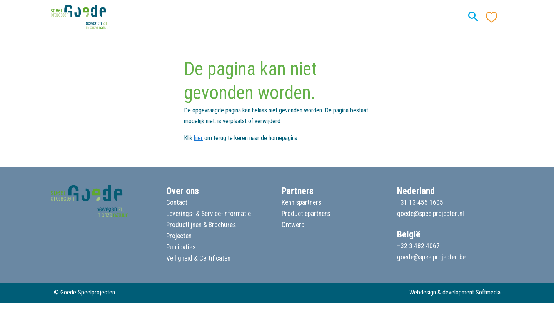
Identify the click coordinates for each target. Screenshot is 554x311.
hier (198, 138)
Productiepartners (306, 213)
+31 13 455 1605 (420, 202)
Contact (176, 202)
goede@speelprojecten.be (431, 257)
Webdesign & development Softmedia (455, 292)
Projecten (179, 236)
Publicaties (180, 247)
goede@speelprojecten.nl (430, 213)
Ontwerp (293, 225)
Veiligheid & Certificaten (198, 258)
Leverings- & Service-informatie (208, 213)
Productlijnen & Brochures (201, 225)
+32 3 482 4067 (418, 246)
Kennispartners (301, 202)
